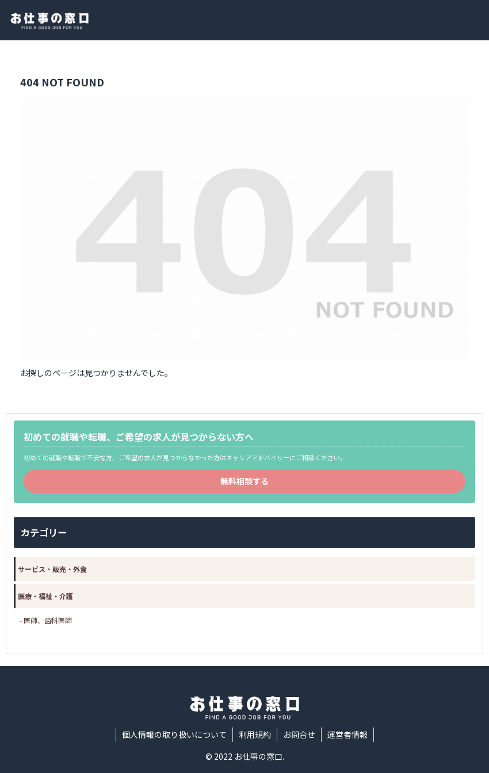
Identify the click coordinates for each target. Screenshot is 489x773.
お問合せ (299, 734)
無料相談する (244, 481)
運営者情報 (347, 734)
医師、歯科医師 (48, 620)
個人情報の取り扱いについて (174, 734)
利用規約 (255, 734)
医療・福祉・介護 (45, 596)
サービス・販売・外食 (52, 569)
